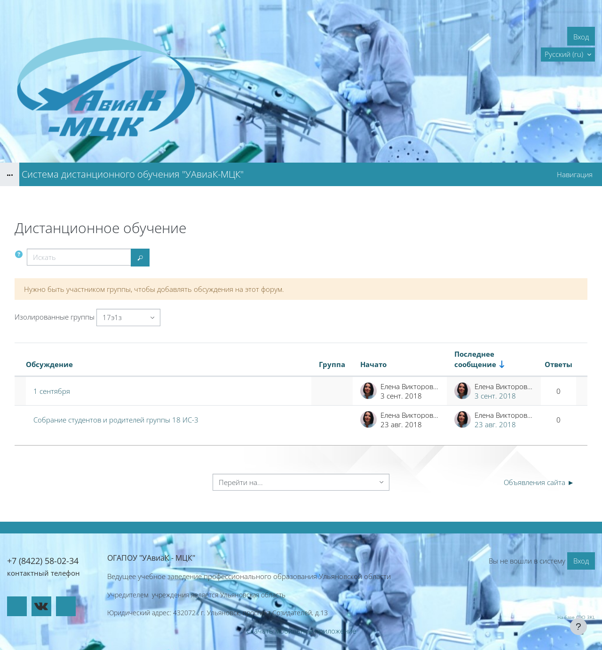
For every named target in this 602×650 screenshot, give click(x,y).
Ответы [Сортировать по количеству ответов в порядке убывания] (558, 364)
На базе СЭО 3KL (576, 617)
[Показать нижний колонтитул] (578, 626)
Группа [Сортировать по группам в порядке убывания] (332, 364)
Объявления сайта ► (539, 482)
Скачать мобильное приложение (301, 630)
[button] (568, 54)
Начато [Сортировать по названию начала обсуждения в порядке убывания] (373, 364)
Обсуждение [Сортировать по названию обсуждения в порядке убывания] (49, 364)
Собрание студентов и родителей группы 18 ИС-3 (115, 419)
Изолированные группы (55, 316)
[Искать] (79, 257)
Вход (581, 36)
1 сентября (51, 391)
